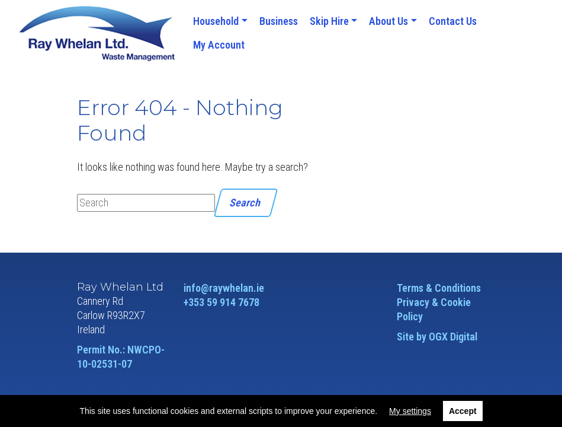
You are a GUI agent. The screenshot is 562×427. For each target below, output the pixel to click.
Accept (463, 411)
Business (278, 21)
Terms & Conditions (439, 288)
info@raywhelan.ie (224, 288)
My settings (410, 411)
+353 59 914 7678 (221, 302)
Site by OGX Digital (437, 336)
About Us (388, 21)
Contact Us (453, 21)
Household (216, 21)
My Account (219, 45)
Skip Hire (329, 21)
